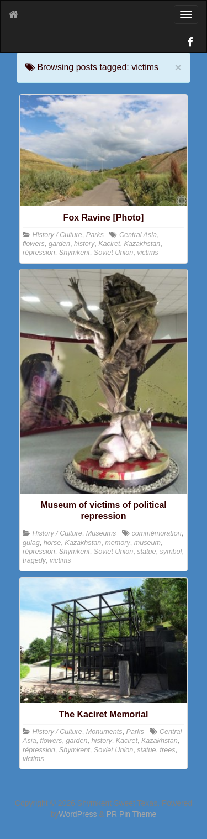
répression (39, 252)
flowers (34, 244)
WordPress (78, 814)
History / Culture (57, 235)
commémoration (156, 533)
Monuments (104, 732)
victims (147, 252)
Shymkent (74, 252)
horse (52, 543)
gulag (31, 543)
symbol (171, 551)
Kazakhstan (142, 244)
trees (168, 750)
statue (146, 551)
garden (59, 244)
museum (147, 543)
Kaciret (109, 244)
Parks (95, 235)
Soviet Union (113, 252)
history (84, 244)
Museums (101, 533)
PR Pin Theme (132, 814)
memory (117, 543)
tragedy (34, 560)
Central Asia (138, 235)
